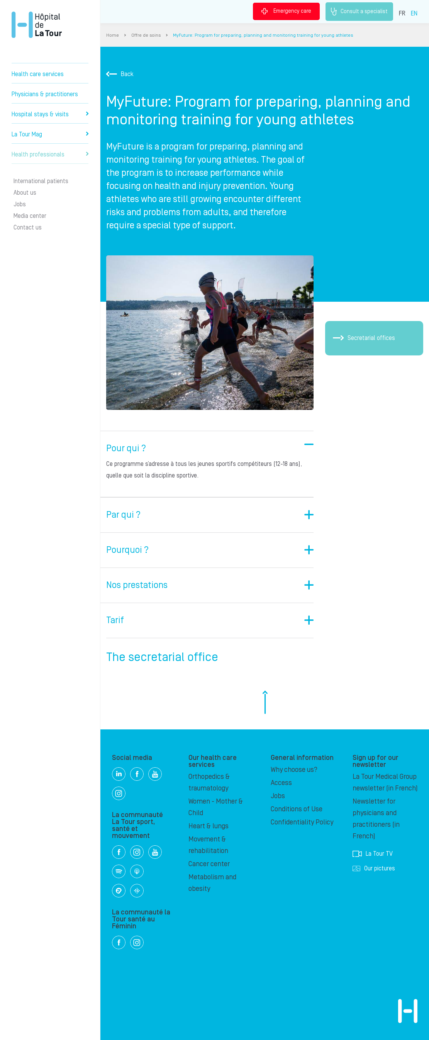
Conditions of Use (296, 809)
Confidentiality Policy (302, 822)
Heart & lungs (208, 826)
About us (25, 192)
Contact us (28, 227)
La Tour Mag (50, 134)
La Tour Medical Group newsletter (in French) (385, 782)
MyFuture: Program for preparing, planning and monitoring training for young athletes (263, 35)
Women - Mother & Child (215, 807)
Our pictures (374, 868)
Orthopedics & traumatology (209, 782)
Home (112, 35)
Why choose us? (294, 770)
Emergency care (286, 11)
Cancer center (209, 864)
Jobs (20, 204)
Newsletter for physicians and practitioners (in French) (376, 818)
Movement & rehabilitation (208, 845)
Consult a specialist (359, 11)
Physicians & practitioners (45, 94)
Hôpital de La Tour (37, 25)
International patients (41, 181)
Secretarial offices (364, 338)
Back (120, 74)
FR (402, 13)
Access (281, 783)
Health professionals (50, 154)
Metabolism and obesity (212, 883)
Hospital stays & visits (50, 114)
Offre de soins (146, 35)
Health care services (38, 74)
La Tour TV (373, 854)
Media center (30, 215)
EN (414, 13)
